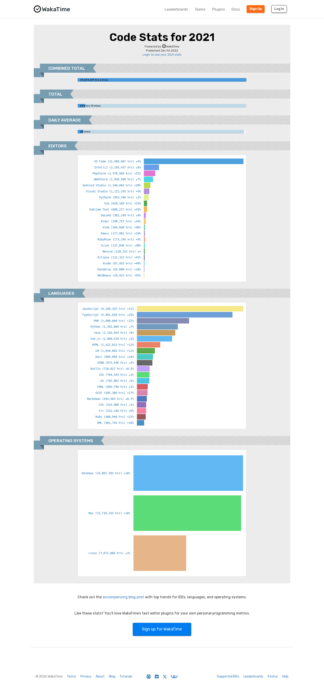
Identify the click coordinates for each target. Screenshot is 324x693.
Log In (279, 9)
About (100, 676)
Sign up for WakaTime (162, 629)
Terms (71, 676)
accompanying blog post (123, 597)
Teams (200, 9)
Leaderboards (176, 9)
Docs (236, 9)
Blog (112, 676)
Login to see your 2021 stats (162, 54)
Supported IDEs (228, 676)
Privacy (85, 676)
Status (273, 676)
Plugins (218, 9)
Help (285, 676)
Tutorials (125, 676)
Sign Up (256, 9)
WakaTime (170, 46)
